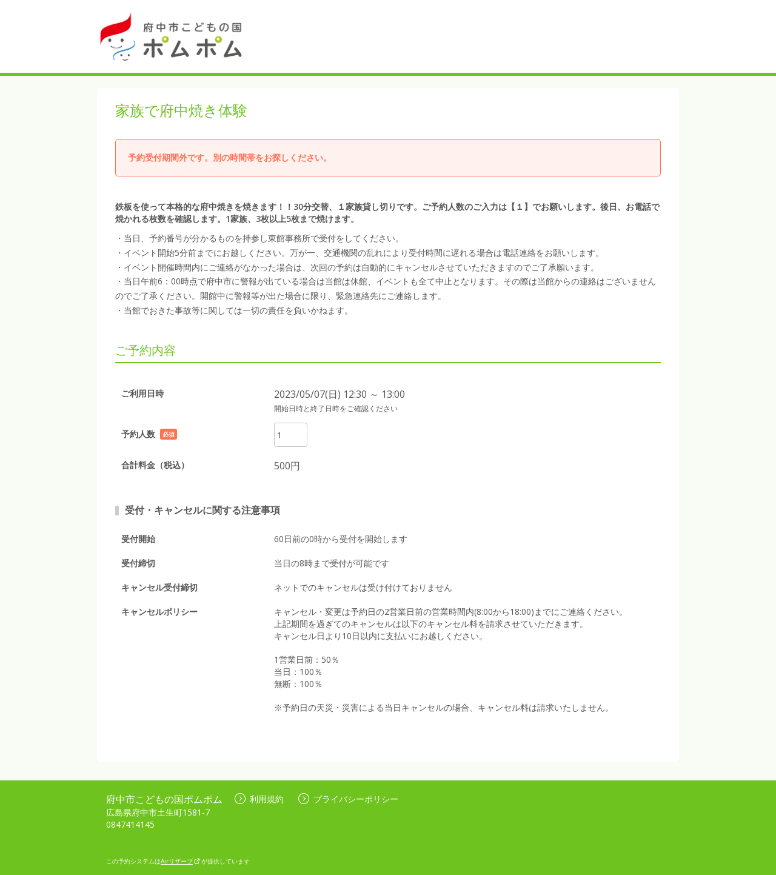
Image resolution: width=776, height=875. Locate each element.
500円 (287, 465)
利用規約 (259, 799)
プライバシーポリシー (348, 799)
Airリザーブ (180, 861)
